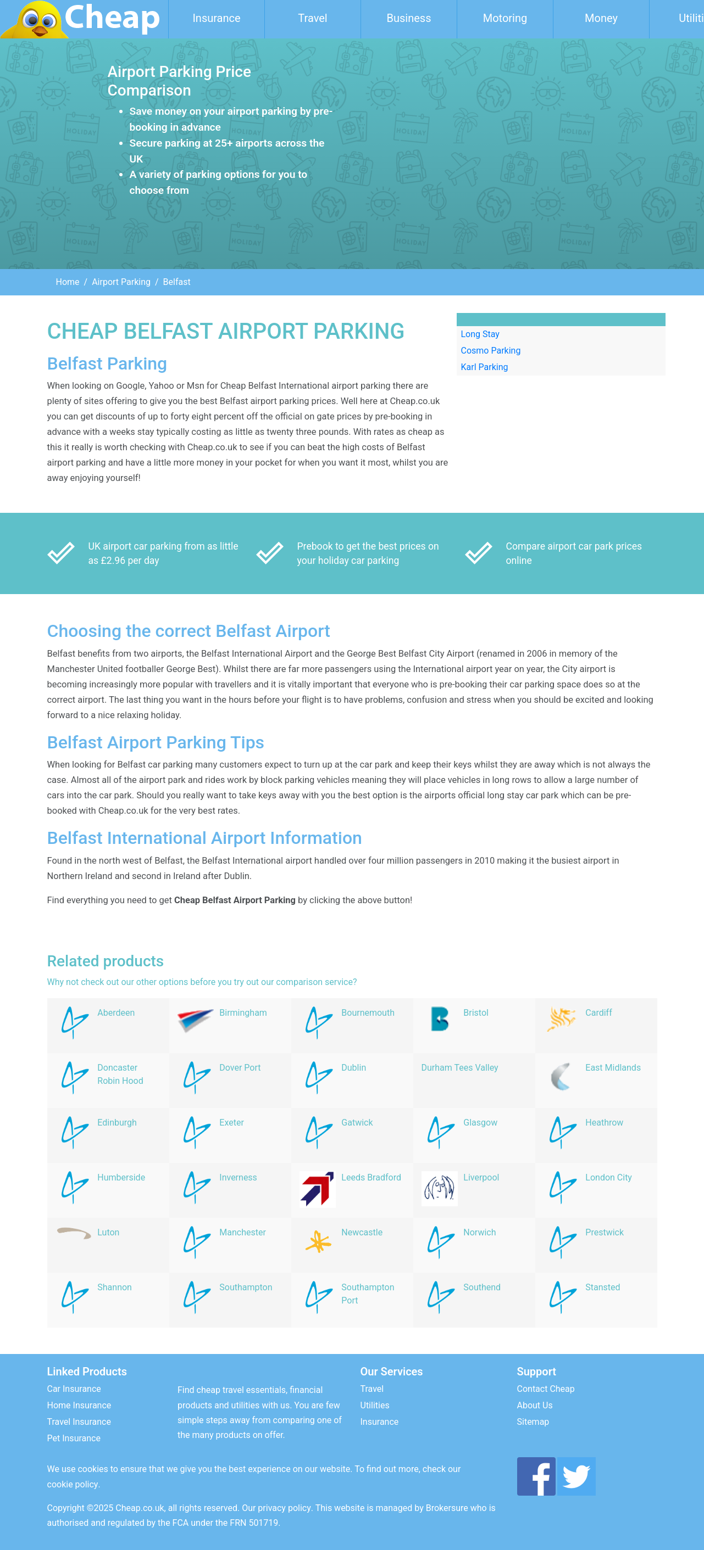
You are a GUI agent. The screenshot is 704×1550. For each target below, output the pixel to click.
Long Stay (480, 334)
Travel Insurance (79, 1422)
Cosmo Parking (491, 350)
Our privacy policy (276, 1508)
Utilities (375, 1405)
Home (68, 282)
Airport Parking (121, 282)
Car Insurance (74, 1389)
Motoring (505, 18)
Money (601, 18)
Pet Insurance (74, 1438)
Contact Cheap (546, 1389)
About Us (535, 1405)
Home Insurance (79, 1405)
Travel (312, 18)
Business (409, 18)
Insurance (216, 18)
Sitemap (533, 1422)
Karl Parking (484, 367)
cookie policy (72, 1484)
